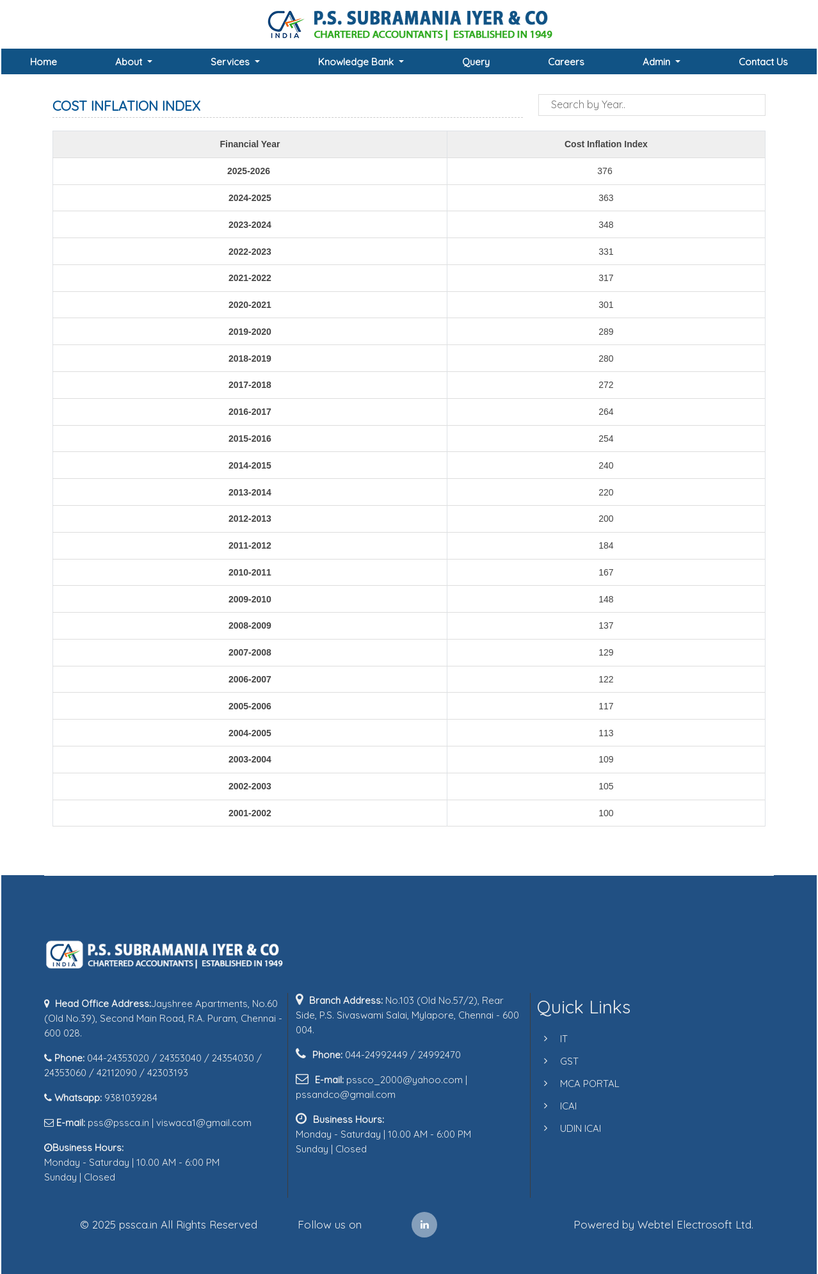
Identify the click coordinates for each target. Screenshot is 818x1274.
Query (476, 62)
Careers (566, 62)
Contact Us (763, 62)
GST (550, 1061)
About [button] (130, 62)
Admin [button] (658, 62)
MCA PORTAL (571, 1083)
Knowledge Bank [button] (357, 62)
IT (545, 1039)
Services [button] (231, 62)
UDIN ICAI (561, 1128)
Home (43, 62)
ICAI (549, 1106)
